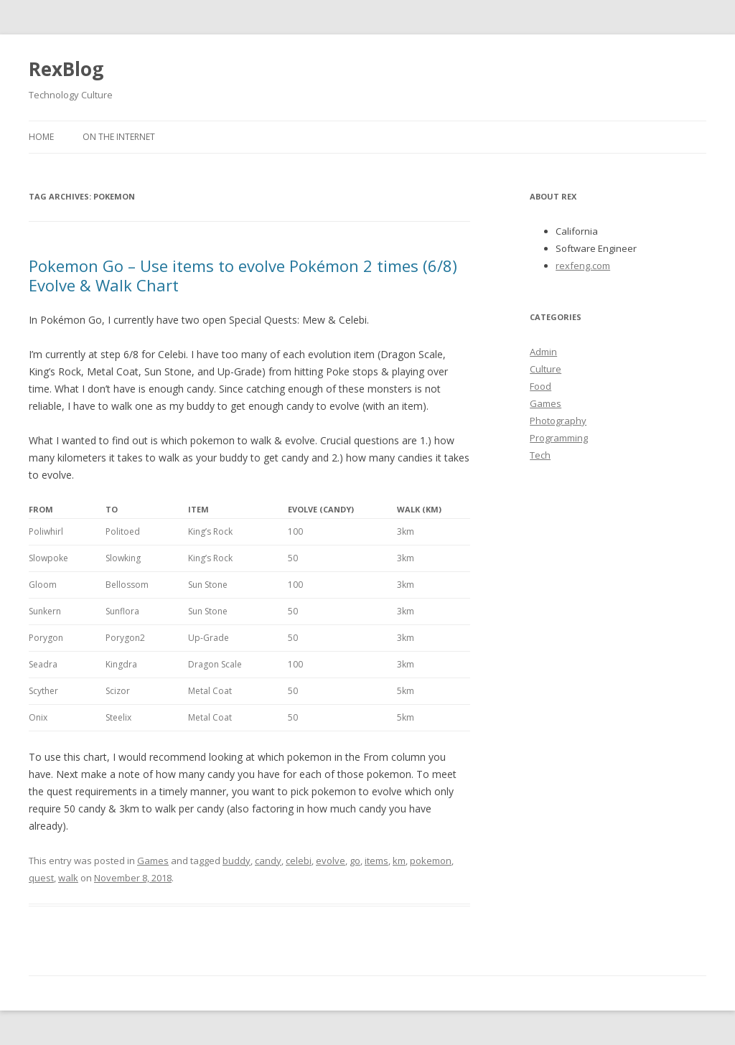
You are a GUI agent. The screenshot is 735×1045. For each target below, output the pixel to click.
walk (68, 877)
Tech (540, 455)
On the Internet (119, 137)
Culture (545, 368)
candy (268, 860)
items (376, 860)
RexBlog (66, 69)
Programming (559, 437)
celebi (299, 860)
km (399, 860)
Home (41, 137)
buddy (237, 860)
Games (153, 860)
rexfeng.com (583, 265)
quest (41, 877)
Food (540, 386)
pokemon (430, 860)
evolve (330, 860)
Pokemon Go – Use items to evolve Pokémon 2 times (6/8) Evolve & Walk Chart (243, 275)
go (355, 860)
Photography (558, 420)
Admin (543, 351)
